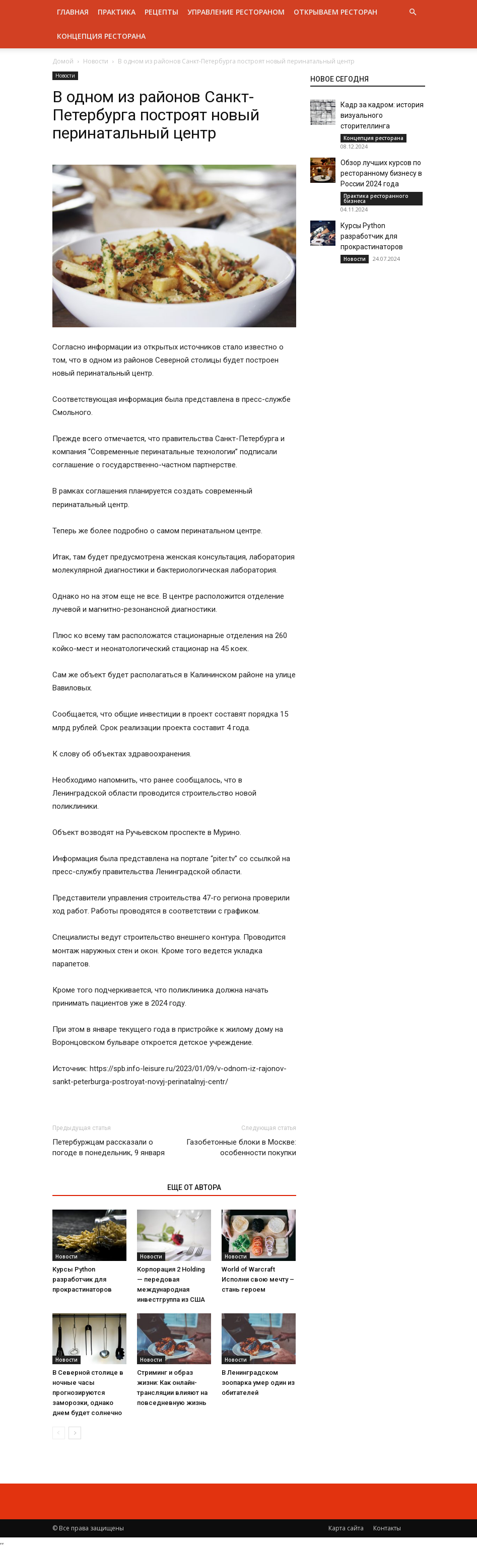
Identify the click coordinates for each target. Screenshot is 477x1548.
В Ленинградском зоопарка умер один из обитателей (258, 1382)
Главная (73, 12)
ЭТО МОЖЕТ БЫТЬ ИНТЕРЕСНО (104, 1187)
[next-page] (75, 1433)
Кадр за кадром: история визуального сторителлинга (382, 115)
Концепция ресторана (101, 36)
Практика (116, 12)
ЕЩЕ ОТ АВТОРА (194, 1187)
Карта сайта (346, 1528)
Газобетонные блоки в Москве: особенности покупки (241, 1147)
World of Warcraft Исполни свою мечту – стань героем (258, 1279)
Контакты (387, 1528)
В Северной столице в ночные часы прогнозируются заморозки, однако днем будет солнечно (87, 1393)
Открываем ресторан (335, 12)
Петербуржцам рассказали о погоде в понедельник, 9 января (108, 1147)
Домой (63, 61)
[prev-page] (58, 1433)
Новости (95, 61)
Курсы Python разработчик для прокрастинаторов (82, 1279)
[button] (413, 12)
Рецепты (161, 12)
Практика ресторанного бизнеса (376, 198)
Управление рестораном (236, 12)
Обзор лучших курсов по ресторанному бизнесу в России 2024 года (381, 173)
